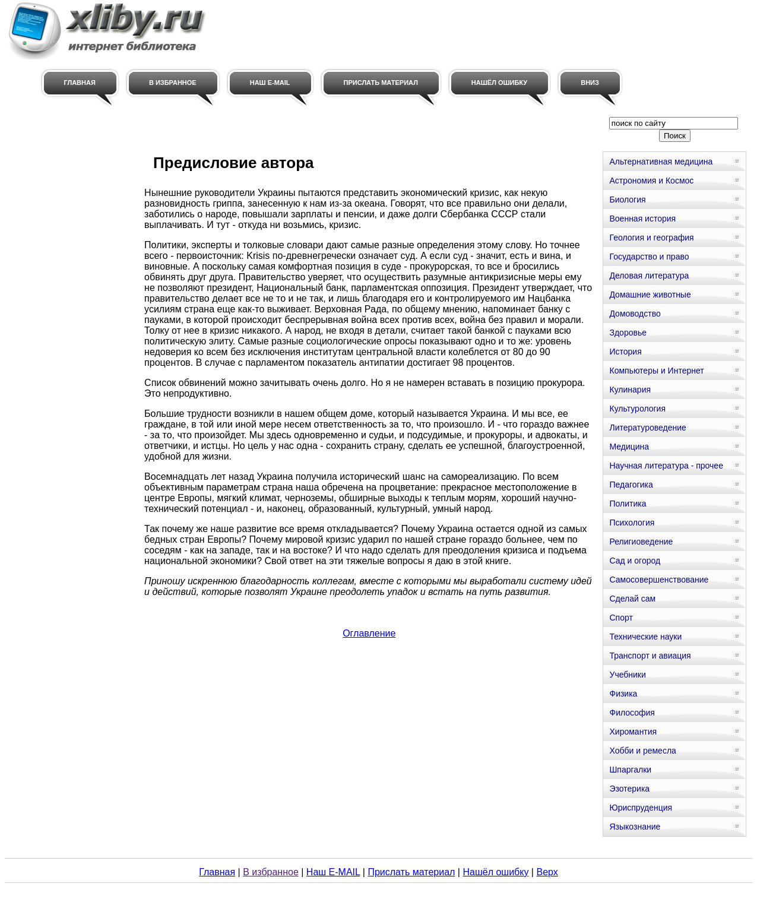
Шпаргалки (630, 769)
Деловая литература (649, 275)
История (625, 351)
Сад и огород (634, 560)
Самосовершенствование (658, 579)
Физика (623, 693)
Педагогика (631, 484)
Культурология (637, 408)
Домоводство (634, 313)
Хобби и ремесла (642, 750)
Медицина (629, 446)
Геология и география (651, 237)
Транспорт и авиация (650, 655)
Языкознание (634, 826)
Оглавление (369, 633)
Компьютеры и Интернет (656, 370)
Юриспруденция (640, 807)
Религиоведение (641, 541)
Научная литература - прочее (666, 465)
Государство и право (649, 256)
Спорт (620, 617)
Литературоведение (647, 427)
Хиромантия (633, 731)
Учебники (627, 674)
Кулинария (630, 389)
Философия (631, 712)
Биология (627, 199)
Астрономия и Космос (651, 180)
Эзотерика (629, 788)
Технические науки (645, 636)
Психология (631, 522)
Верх (547, 872)
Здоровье (628, 332)
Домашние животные (650, 294)
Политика (627, 503)
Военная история (642, 218)
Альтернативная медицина (660, 161)
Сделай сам (632, 598)
